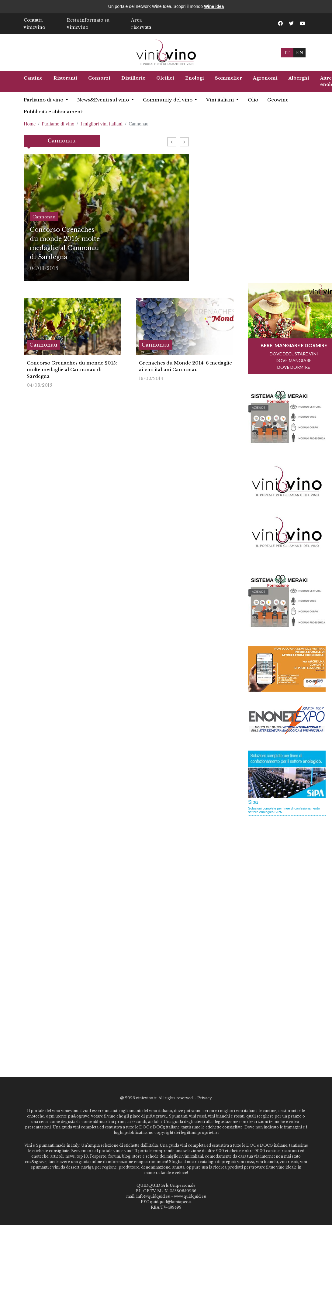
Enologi (194, 78)
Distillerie (133, 78)
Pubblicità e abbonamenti (54, 112)
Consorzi (99, 78)
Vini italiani (220, 100)
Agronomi (265, 78)
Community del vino (168, 100)
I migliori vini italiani (102, 123)
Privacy (204, 1098)
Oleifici (165, 78)
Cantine (33, 78)
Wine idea (214, 6)
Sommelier (228, 78)
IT (287, 52)
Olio (253, 100)
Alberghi (299, 78)
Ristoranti (65, 78)
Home (30, 123)
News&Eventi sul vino (103, 100)
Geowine (278, 100)
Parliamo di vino (44, 100)
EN (299, 52)
